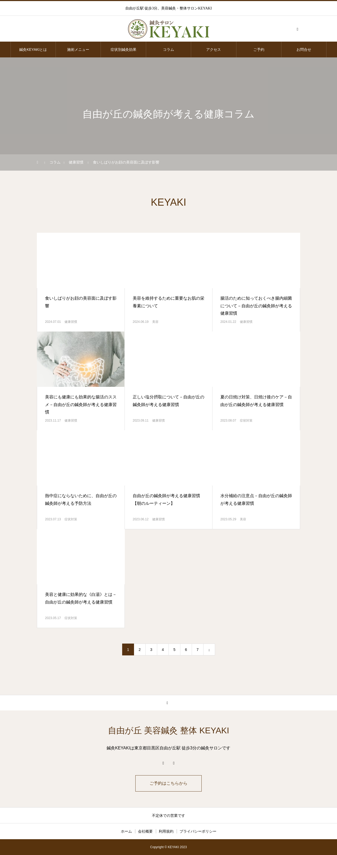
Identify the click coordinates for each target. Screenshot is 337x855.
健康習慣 (71, 322)
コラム (168, 49)
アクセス (213, 49)
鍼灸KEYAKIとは (33, 49)
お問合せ (303, 49)
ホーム (126, 831)
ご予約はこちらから (168, 783)
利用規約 (166, 831)
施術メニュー (78, 49)
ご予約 (258, 49)
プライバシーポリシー (198, 831)
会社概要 (145, 831)
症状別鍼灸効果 (123, 49)
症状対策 (246, 420)
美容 (155, 322)
